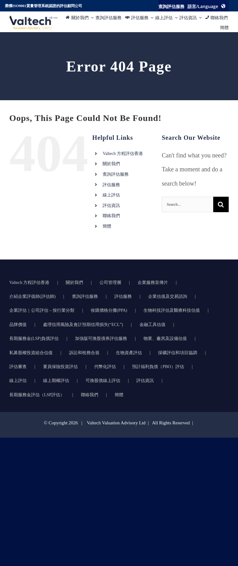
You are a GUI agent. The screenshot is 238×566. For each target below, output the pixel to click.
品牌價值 (18, 324)
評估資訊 (111, 205)
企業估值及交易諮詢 (167, 296)
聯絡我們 (111, 215)
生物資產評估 (129, 352)
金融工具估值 (152, 324)
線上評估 (111, 195)
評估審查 (18, 366)
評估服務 (111, 184)
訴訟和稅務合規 (84, 352)
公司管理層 (110, 282)
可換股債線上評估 (103, 380)
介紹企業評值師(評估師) (32, 296)
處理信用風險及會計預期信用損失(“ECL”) (83, 324)
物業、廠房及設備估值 (165, 338)
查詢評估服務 (116, 174)
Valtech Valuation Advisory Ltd (117, 422)
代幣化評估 (105, 366)
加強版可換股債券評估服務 (101, 338)
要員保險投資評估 (60, 366)
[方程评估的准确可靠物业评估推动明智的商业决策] (33, 18)
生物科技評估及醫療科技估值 (171, 310)
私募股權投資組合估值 (31, 352)
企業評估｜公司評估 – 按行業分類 (41, 310)
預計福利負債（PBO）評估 (158, 366)
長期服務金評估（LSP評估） (36, 394)
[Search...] (187, 204)
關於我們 (111, 163)
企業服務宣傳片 (153, 282)
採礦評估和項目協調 (177, 352)
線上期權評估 (56, 380)
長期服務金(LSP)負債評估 (34, 338)
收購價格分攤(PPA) (109, 310)
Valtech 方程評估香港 (123, 153)
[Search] (221, 204)
